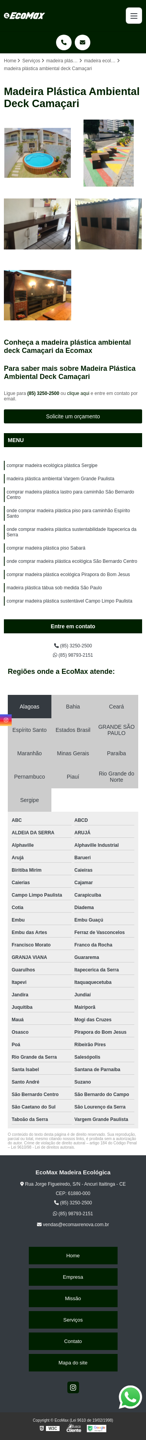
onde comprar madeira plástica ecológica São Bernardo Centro (72, 561)
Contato (73, 1341)
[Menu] (133, 15)
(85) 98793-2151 (73, 655)
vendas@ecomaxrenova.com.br (73, 1224)
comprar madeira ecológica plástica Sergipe (52, 465)
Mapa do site (72, 1363)
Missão (73, 1298)
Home (73, 1255)
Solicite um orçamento (73, 416)
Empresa (73, 1277)
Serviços (73, 1320)
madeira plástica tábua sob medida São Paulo (54, 587)
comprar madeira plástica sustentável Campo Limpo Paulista (69, 601)
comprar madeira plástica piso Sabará (46, 548)
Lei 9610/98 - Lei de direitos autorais (42, 1147)
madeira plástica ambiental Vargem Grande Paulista (60, 478)
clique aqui (78, 393)
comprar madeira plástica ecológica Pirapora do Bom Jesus (68, 574)
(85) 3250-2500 (43, 393)
